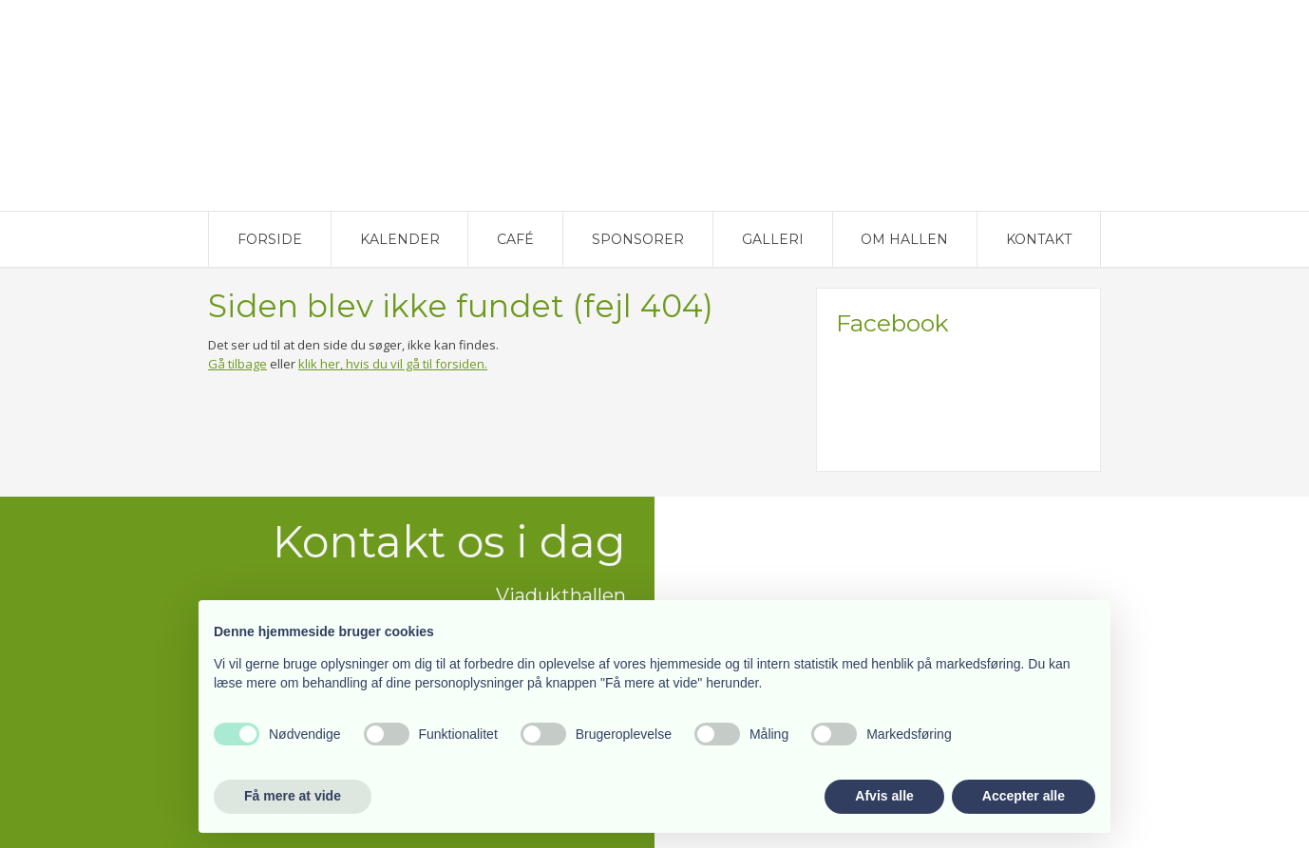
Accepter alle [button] (1023, 795)
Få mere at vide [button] (292, 795)
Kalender (400, 239)
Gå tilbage (237, 363)
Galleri (773, 239)
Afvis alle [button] (884, 795)
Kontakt (1039, 239)
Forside (269, 239)
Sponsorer (638, 239)
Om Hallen (904, 239)
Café (515, 239)
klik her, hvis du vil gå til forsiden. (392, 363)
